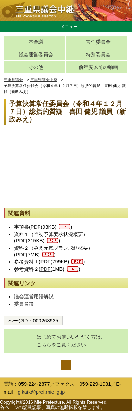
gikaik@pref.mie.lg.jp (41, 392)
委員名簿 (24, 304)
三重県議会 (13, 80)
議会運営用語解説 (34, 296)
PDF (36, 227)
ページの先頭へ (66, 365)
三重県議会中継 (43, 80)
